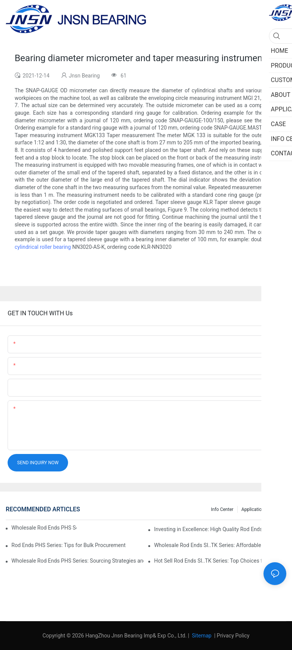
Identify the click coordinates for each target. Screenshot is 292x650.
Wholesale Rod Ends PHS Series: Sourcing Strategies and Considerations (77, 561)
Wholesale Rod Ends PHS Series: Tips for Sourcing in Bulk (43, 528)
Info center (222, 509)
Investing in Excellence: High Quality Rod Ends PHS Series (220, 529)
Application (252, 509)
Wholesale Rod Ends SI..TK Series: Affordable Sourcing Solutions (220, 545)
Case (277, 509)
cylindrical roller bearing (42, 247)
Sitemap (200, 636)
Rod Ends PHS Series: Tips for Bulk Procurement (68, 545)
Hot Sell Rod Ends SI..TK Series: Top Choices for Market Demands (220, 561)
